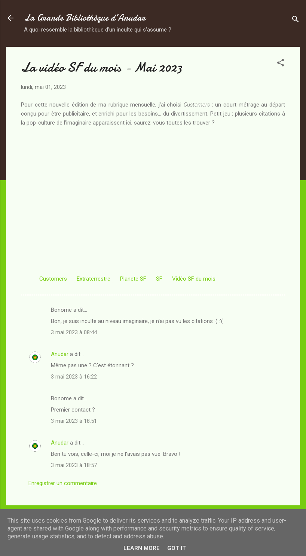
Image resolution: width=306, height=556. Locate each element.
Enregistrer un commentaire (62, 483)
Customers (53, 278)
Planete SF (133, 278)
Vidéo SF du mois (193, 278)
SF (159, 278)
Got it (176, 548)
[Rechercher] (295, 20)
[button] (280, 64)
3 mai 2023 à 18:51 (74, 421)
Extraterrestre (93, 278)
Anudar (59, 354)
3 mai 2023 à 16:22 (74, 376)
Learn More (141, 548)
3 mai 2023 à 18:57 (74, 465)
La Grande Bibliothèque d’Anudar (85, 18)
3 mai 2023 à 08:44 (74, 332)
